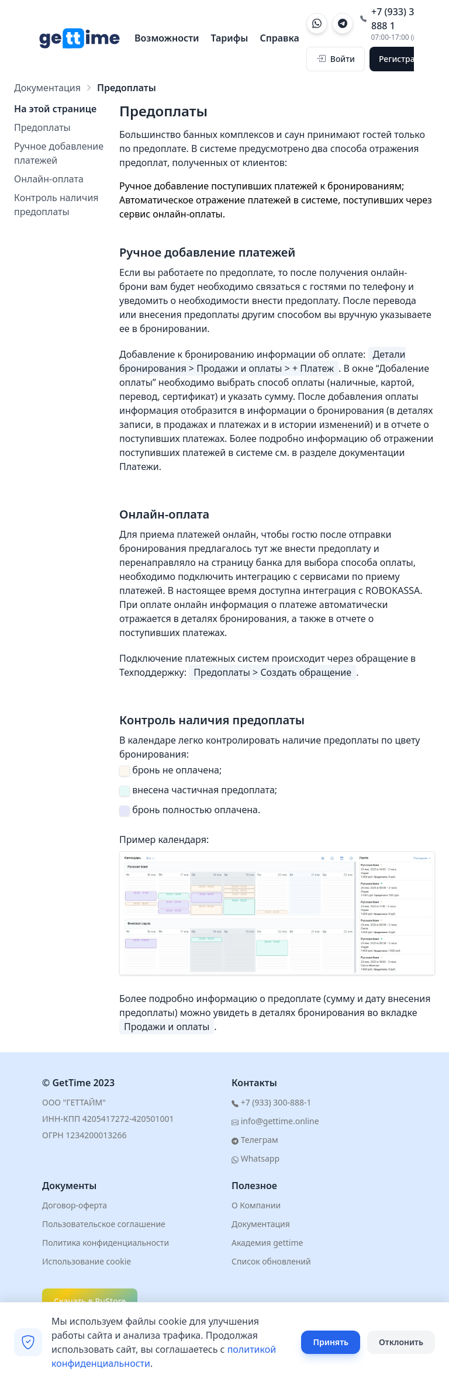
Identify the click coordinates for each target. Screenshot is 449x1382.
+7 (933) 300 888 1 (392, 18)
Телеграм (255, 1139)
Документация (47, 87)
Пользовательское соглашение (103, 1223)
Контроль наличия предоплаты (56, 204)
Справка (279, 38)
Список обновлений (271, 1261)
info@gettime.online (275, 1121)
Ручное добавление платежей (58, 153)
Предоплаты (42, 127)
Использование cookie (86, 1261)
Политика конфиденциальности (105, 1242)
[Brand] (79, 38)
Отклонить (401, 1342)
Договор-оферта (74, 1205)
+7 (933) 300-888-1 (271, 1102)
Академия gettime (267, 1242)
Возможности (166, 38)
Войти (335, 58)
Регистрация (404, 58)
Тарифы (229, 38)
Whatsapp (255, 1158)
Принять (330, 1342)
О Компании (256, 1205)
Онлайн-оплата (49, 178)
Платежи (139, 466)
